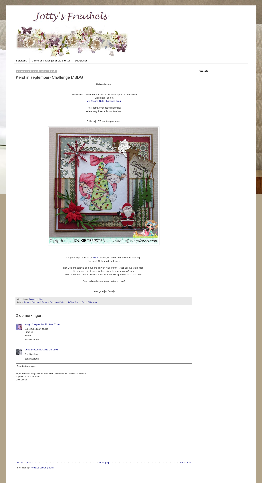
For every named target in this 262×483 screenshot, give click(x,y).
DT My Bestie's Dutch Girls (80, 302)
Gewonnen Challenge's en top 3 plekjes (51, 60)
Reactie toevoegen (26, 366)
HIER (95, 257)
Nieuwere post (24, 462)
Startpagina (21, 60)
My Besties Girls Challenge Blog (104, 101)
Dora (27, 349)
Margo (28, 324)
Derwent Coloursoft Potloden (54, 302)
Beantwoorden (32, 339)
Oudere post (185, 462)
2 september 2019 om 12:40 (45, 324)
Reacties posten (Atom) (42, 467)
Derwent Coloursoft (32, 302)
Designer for (81, 60)
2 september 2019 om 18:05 (44, 349)
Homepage (104, 462)
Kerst (95, 302)
